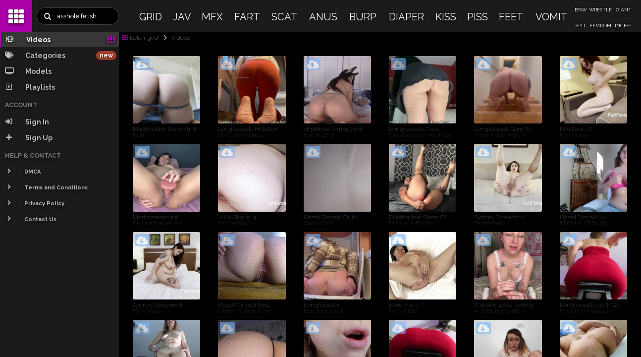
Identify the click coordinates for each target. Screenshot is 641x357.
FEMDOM (600, 25)
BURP (362, 17)
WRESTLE (600, 9)
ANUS (323, 17)
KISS (445, 17)
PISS (477, 17)
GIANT (624, 9)
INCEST (624, 25)
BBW (581, 9)
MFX (212, 17)
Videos (175, 37)
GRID (150, 17)
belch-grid (140, 37)
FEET (511, 17)
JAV (182, 17)
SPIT (581, 25)
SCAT (284, 17)
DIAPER (406, 17)
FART (247, 17)
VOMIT (551, 17)
